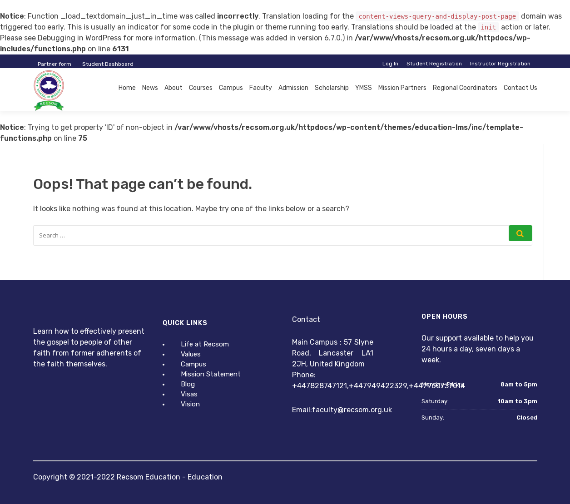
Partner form (54, 64)
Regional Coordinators (465, 88)
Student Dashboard (108, 64)
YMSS (363, 88)
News (150, 88)
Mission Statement (211, 374)
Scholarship (332, 88)
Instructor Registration (500, 63)
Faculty (260, 88)
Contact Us (520, 88)
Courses (201, 88)
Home (127, 88)
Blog (188, 384)
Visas (189, 394)
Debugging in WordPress (79, 38)
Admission (293, 88)
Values (191, 354)
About (173, 88)
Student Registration (434, 63)
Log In (390, 63)
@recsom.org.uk (364, 409)
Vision (190, 404)
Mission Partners (402, 88)
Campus (231, 88)
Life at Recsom (205, 344)
